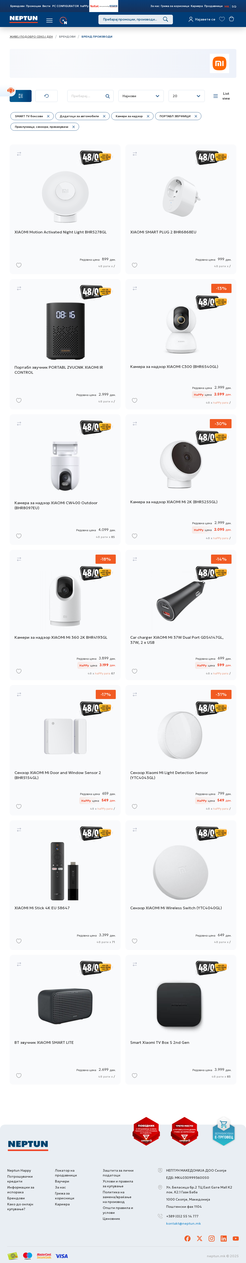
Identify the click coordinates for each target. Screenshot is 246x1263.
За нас (154, 6)
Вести (46, 6)
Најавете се (205, 19)
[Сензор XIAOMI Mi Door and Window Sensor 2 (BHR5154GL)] (65, 750)
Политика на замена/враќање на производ (117, 1197)
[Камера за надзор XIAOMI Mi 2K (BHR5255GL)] (180, 479)
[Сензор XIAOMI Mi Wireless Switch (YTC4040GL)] (180, 885)
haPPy (84, 6)
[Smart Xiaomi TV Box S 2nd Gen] (180, 1020)
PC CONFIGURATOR (65, 6)
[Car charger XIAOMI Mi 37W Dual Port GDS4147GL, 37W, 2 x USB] (180, 615)
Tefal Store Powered (103, 6)
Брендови (17, 6)
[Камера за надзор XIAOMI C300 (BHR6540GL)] (180, 344)
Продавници (213, 6)
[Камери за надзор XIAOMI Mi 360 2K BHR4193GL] (65, 615)
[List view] (223, 96)
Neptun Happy (19, 1170)
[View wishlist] (222, 19)
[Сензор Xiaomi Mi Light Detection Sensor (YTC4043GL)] (180, 750)
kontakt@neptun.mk (183, 1223)
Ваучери (62, 1181)
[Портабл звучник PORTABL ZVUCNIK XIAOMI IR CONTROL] (65, 344)
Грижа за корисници (175, 6)
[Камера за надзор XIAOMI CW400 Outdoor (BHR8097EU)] (65, 479)
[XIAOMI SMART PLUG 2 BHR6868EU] (180, 209)
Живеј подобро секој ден (31, 36)
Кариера (197, 6)
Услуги (75, 20)
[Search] (166, 19)
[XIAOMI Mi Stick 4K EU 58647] (65, 885)
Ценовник (111, 1218)
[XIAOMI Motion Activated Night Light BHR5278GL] (65, 209)
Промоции (33, 6)
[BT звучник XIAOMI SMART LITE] (65, 1020)
